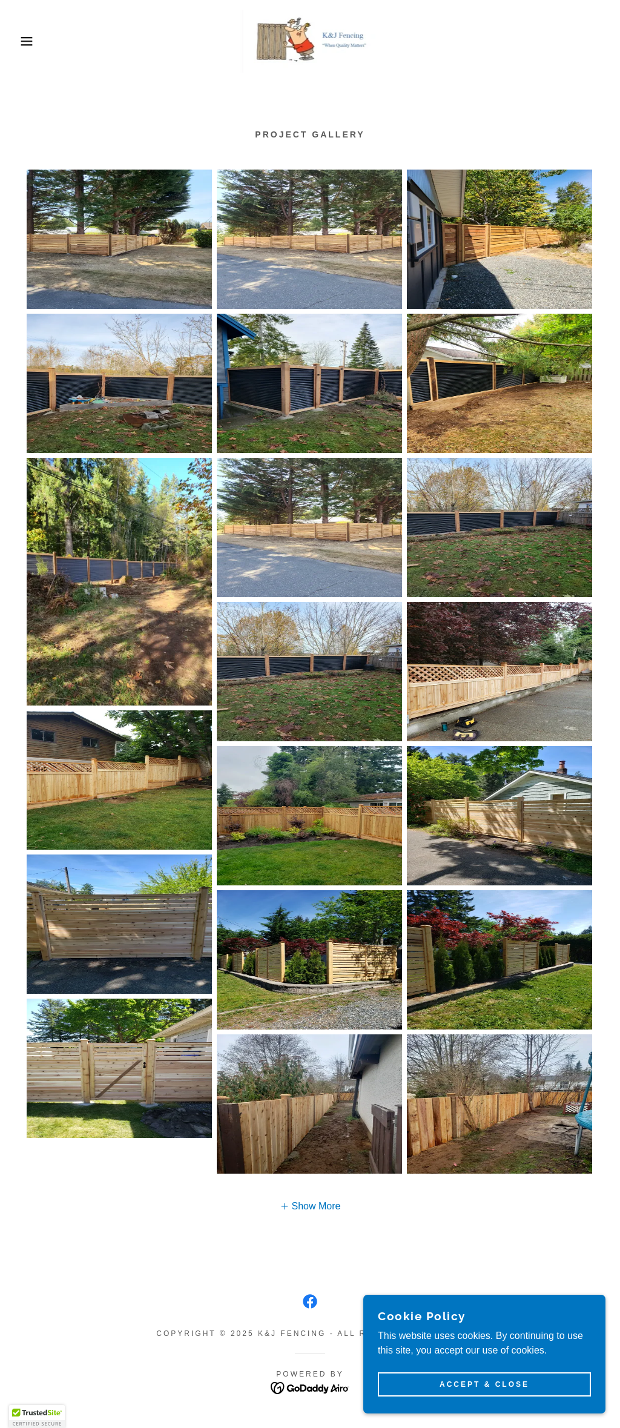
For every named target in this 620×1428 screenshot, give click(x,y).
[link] (309, 40)
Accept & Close (484, 1384)
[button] (31, 41)
